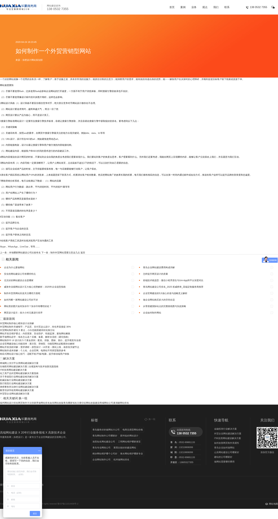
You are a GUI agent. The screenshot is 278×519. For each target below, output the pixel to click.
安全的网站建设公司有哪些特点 (20, 274)
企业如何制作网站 (152, 312)
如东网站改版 (56, 403)
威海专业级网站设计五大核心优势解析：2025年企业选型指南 (35, 287)
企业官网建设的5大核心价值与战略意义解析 (165, 293)
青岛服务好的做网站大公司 (106, 429)
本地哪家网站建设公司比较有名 (25, 252)
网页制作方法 (25, 403)
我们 (216, 7)
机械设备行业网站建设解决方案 (16, 380)
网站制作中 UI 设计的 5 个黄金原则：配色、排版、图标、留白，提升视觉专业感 (40, 340)
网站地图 (273, 504)
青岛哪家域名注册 (72, 403)
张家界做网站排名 (41, 403)
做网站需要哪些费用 (224, 461)
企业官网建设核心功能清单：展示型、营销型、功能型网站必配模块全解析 (37, 343)
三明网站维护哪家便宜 (129, 441)
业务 (194, 7)
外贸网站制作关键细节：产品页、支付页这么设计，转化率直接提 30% (35, 326)
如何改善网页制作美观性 (226, 443)
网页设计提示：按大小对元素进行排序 (23, 312)
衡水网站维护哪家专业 (131, 453)
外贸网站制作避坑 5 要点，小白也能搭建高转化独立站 (27, 330)
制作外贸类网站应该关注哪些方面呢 (22, 293)
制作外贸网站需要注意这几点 (65, 252)
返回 (82, 252)
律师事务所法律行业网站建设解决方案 (19, 387)
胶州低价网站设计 (129, 435)
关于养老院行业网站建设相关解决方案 (19, 376)
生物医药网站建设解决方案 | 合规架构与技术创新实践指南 (29, 366)
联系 (227, 7)
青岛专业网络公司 (101, 447)
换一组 (23, 398)
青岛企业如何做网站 (224, 447)
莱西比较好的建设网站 (124, 447)
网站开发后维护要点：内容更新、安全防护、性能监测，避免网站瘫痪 (35, 333)
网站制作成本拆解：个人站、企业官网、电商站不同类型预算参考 (33, 350)
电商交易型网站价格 (133, 429)
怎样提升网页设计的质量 (155, 274)
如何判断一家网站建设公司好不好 (21, 299)
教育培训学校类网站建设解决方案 (17, 390)
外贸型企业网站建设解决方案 (14, 393)
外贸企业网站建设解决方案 (227, 433)
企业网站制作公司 (101, 459)
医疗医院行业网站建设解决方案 (16, 383)
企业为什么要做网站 (14, 267)
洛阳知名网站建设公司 (103, 441)
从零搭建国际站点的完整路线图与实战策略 (164, 306)
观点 (205, 7)
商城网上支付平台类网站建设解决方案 (19, 363)
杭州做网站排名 (121, 459)
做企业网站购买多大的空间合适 (159, 299)
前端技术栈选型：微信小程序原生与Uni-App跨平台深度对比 (173, 280)
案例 (183, 7)
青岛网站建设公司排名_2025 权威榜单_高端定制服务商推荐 (173, 287)
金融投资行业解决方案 (225, 429)
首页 (172, 7)
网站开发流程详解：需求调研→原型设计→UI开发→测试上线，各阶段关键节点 (39, 347)
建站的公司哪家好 (223, 457)
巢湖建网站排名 (121, 403)
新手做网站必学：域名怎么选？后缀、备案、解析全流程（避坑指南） (35, 337)
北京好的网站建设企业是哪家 (18, 280)
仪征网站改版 (88, 403)
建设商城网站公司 (104, 403)
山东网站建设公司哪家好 (226, 452)
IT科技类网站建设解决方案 (13, 370)
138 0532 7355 (258, 7)
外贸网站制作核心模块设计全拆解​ (17, 323)
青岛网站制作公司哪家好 (104, 435)
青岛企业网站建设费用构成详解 (159, 267)
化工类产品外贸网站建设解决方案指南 (19, 373)
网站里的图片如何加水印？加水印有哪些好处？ (28, 306)
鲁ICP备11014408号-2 (67, 504)
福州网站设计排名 (9, 403)
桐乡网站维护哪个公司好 (104, 453)
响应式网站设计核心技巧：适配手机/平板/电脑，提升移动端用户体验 (34, 354)
